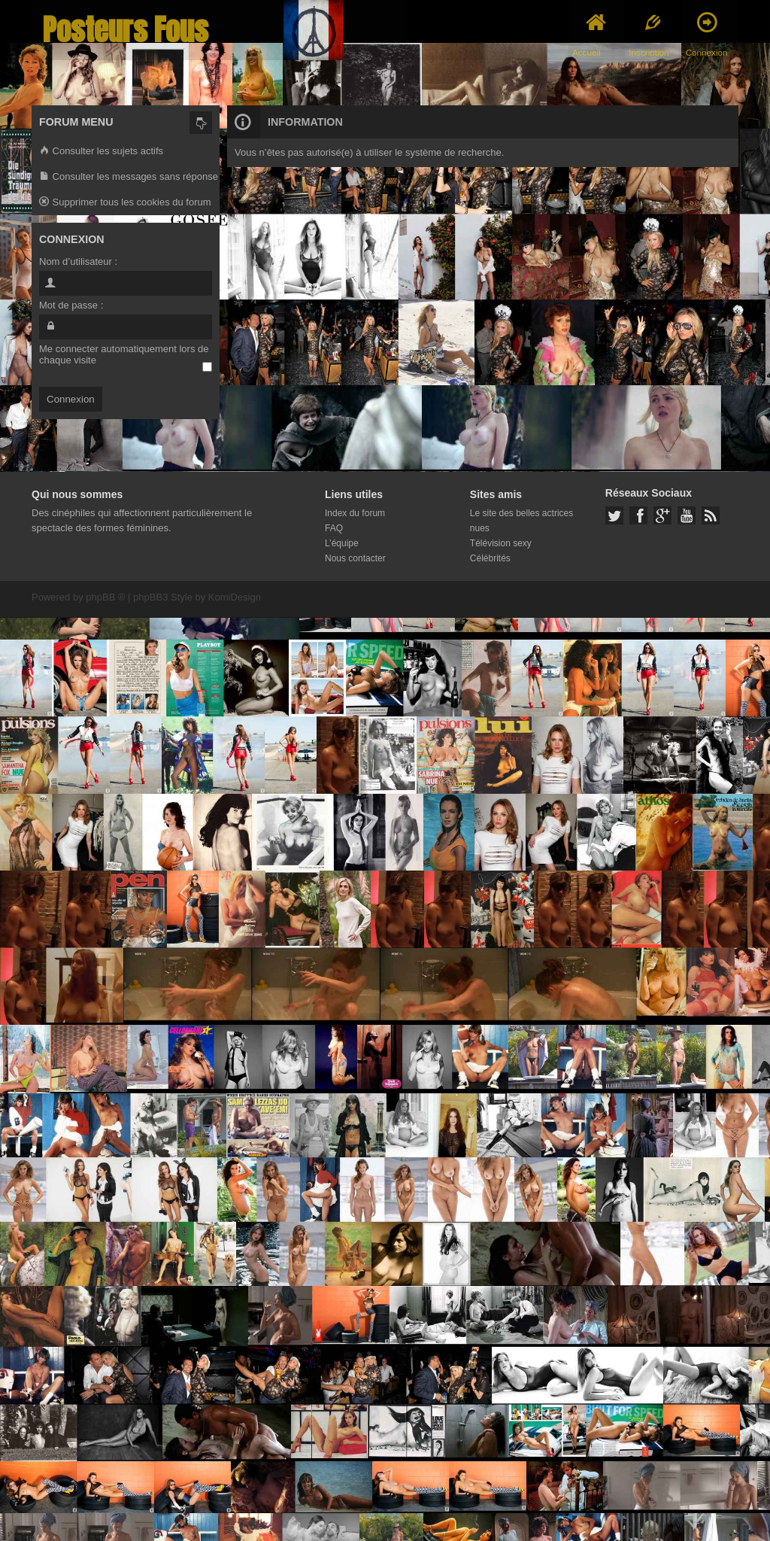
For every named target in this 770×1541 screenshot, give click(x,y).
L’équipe (342, 543)
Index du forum (355, 513)
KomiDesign (234, 597)
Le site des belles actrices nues (521, 520)
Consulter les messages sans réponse (128, 177)
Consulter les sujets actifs (101, 151)
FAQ (334, 528)
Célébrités (490, 558)
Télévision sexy (501, 543)
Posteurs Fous (125, 30)
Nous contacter (355, 558)
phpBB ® (105, 597)
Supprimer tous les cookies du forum (125, 202)
